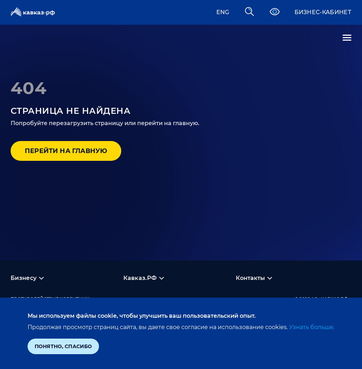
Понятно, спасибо (63, 346)
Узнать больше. (311, 327)
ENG (222, 12)
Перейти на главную (66, 151)
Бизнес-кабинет (322, 12)
